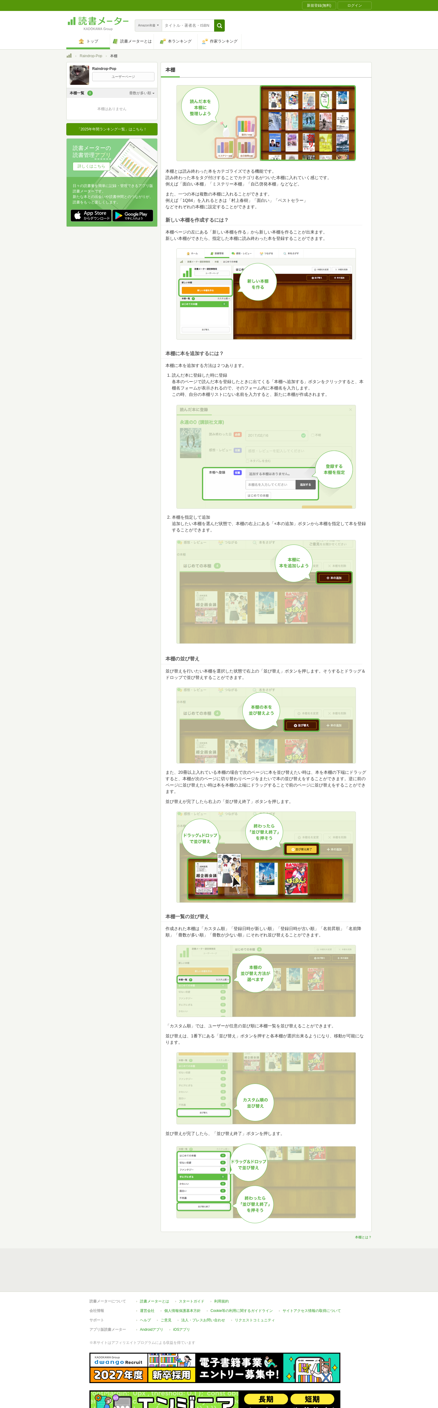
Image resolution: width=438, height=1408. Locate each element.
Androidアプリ (151, 1301)
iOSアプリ (181, 1301)
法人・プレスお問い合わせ (203, 1292)
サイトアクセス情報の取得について (312, 1283)
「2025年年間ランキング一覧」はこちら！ (112, 129)
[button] (219, 25)
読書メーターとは (154, 1273)
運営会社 (147, 1283)
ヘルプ (145, 1292)
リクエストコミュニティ (255, 1292)
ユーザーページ (123, 76)
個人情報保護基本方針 (182, 1283)
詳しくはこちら (91, 166)
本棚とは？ (363, 1237)
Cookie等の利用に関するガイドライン (241, 1283)
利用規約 (221, 1273)
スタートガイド (191, 1273)
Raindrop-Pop (91, 56)
